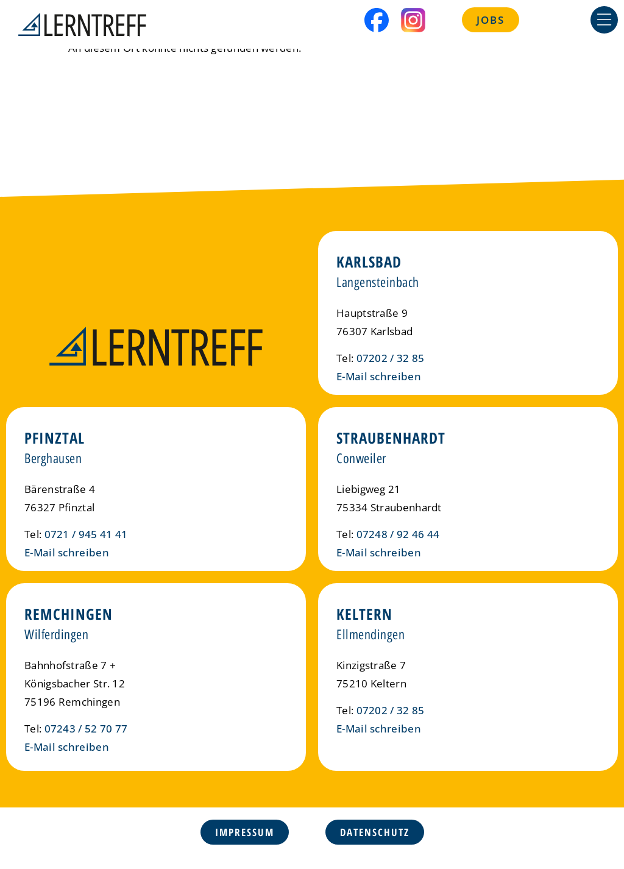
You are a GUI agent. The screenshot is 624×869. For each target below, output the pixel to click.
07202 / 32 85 (390, 358)
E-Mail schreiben (378, 376)
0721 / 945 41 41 (86, 534)
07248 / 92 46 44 (398, 534)
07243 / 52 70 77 (86, 729)
